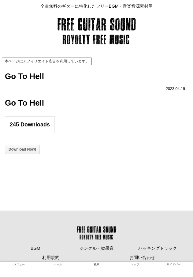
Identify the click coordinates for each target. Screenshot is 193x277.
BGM (35, 248)
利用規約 (50, 257)
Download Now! (22, 149)
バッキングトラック (157, 248)
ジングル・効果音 (97, 248)
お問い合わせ (142, 257)
